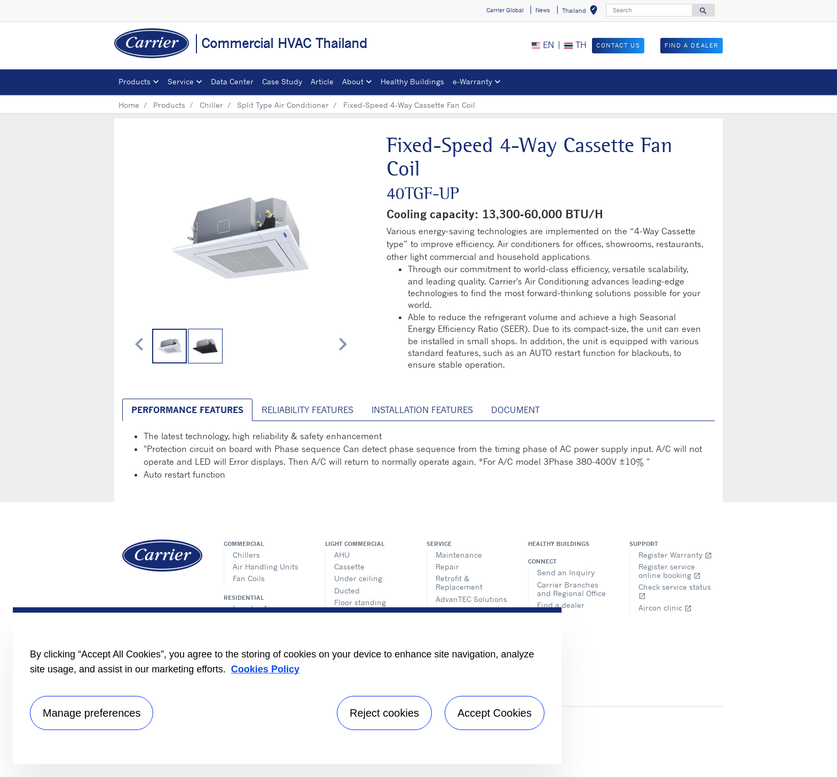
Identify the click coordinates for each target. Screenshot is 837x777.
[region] (287, 685)
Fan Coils (249, 578)
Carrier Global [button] (505, 10)
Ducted (347, 590)
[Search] (649, 10)
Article (322, 81)
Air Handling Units (265, 566)
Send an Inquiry (566, 572)
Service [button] (181, 81)
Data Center (232, 81)
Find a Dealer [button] (691, 45)
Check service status (674, 591)
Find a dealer (561, 604)
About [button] (353, 81)
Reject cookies (384, 713)
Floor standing (360, 602)
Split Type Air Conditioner (283, 104)
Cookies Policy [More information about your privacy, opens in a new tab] (265, 669)
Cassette (349, 566)
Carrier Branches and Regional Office (571, 589)
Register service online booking (669, 571)
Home (129, 104)
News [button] (542, 10)
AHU (342, 554)
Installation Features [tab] (422, 410)
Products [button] (135, 81)
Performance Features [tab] (187, 410)
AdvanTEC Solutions (471, 599)
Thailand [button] (582, 12)
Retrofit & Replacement (459, 582)
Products (169, 104)
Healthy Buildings (412, 81)
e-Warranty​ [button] (472, 81)
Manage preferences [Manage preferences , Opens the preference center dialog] (91, 713)
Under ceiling (358, 578)
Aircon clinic (665, 607)
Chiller (211, 104)
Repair (447, 566)
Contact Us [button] (618, 45)
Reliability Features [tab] (307, 410)
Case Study (282, 81)
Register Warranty (675, 554)
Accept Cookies (494, 713)
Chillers (246, 554)
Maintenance (459, 554)
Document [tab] (515, 410)
